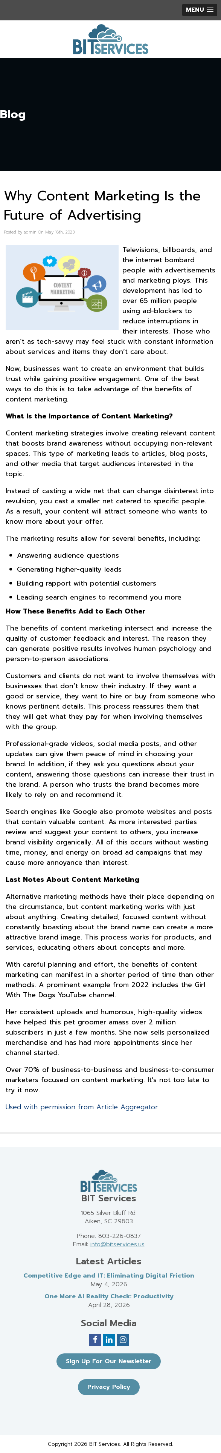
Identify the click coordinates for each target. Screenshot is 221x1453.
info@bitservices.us (117, 1244)
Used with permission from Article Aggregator (82, 1107)
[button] (199, 10)
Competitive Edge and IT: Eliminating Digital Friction (108, 1275)
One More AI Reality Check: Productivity (109, 1296)
